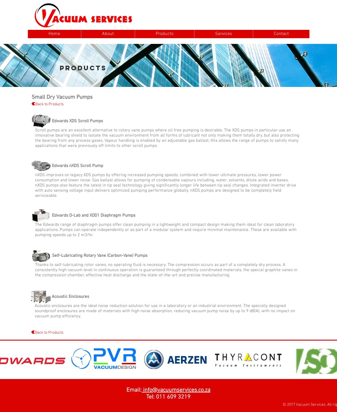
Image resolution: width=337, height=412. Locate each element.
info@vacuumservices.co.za (176, 390)
